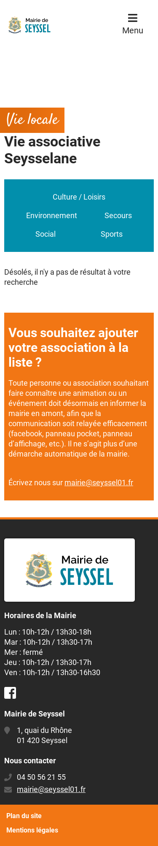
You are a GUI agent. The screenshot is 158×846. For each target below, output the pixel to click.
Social (45, 234)
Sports (112, 234)
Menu (132, 30)
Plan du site (24, 816)
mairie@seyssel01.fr (98, 482)
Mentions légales (32, 830)
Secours (118, 215)
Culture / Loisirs (79, 196)
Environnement (51, 215)
